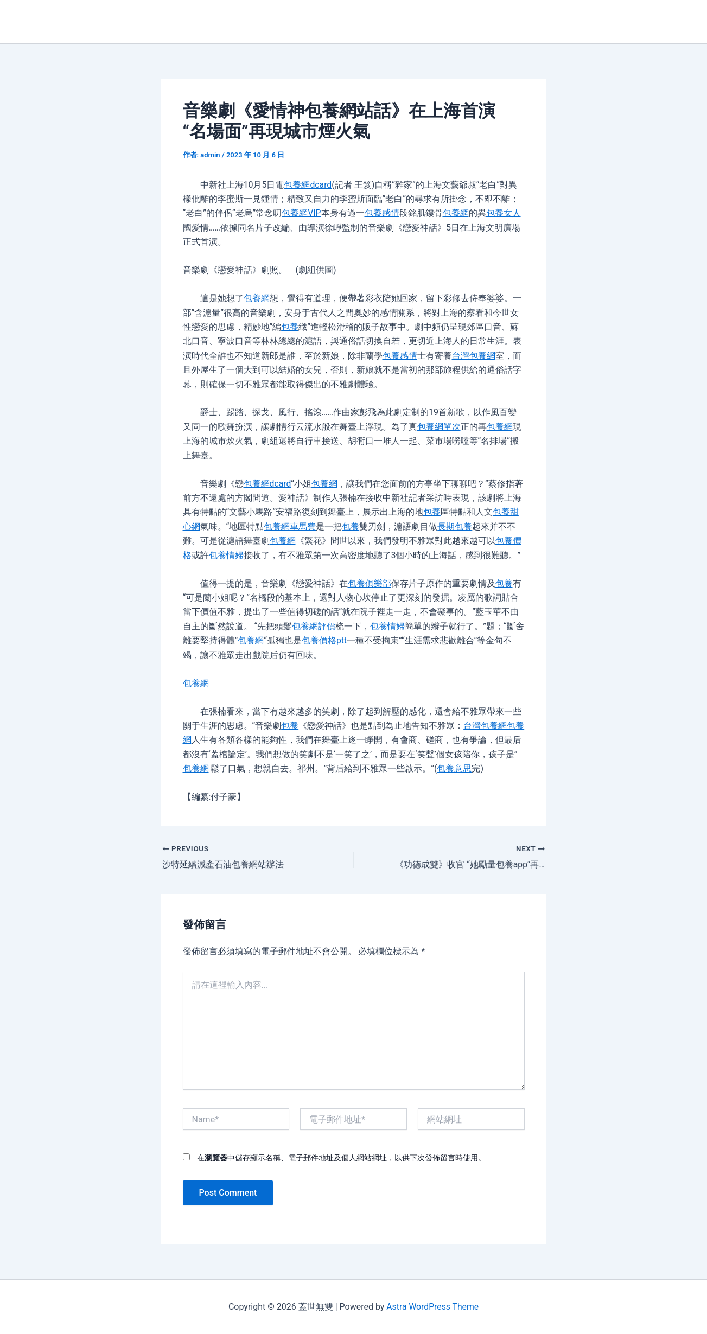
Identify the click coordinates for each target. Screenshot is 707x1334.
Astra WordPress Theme (432, 1306)
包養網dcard (308, 185)
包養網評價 (313, 626)
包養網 (456, 213)
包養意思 (454, 768)
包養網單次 (439, 427)
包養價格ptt (324, 640)
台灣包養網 (473, 355)
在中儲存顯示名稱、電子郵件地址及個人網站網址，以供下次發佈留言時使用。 (341, 1157)
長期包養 (454, 526)
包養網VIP (301, 213)
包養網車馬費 (290, 526)
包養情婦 (226, 555)
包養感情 (382, 213)
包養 (289, 327)
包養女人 (503, 213)
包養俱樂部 (369, 583)
